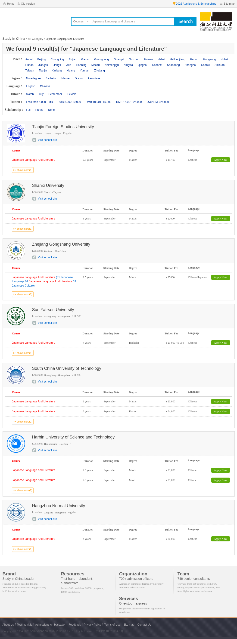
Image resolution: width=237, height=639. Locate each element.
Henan (194, 59)
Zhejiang (99, 70)
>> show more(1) (22, 170)
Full (28, 109)
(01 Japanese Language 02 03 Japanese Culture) (44, 281)
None (51, 109)
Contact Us (144, 624)
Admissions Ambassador (50, 624)
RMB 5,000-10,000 (69, 102)
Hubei (224, 59)
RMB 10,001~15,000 (98, 102)
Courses (78, 21)
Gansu (85, 59)
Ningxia (128, 65)
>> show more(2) (22, 421)
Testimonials (24, 624)
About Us (8, 624)
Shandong (173, 65)
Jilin (68, 65)
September (55, 94)
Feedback (75, 624)
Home (11, 3)
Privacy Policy (92, 624)
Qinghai (142, 65)
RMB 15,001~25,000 (129, 102)
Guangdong (101, 59)
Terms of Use (112, 624)
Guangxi (119, 59)
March (30, 94)
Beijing (41, 59)
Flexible (71, 94)
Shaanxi (157, 65)
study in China (57, 631)
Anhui (29, 59)
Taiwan (29, 70)
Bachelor (51, 78)
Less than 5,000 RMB (39, 102)
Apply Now (220, 159)
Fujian (72, 59)
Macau (95, 65)
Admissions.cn (39, 631)
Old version (28, 3)
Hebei (161, 59)
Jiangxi (57, 65)
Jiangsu (43, 65)
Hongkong (209, 59)
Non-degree (33, 78)
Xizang (70, 70)
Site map (229, 3)
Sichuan (220, 65)
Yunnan (84, 70)
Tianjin (43, 70)
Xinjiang (57, 70)
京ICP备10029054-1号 (109, 631)
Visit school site (47, 140)
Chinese (45, 86)
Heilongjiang (177, 59)
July (41, 94)
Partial (39, 109)
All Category (35, 38)
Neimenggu (112, 65)
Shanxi (205, 65)
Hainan (148, 59)
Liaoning (81, 65)
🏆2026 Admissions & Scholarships (194, 3)
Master (65, 78)
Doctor (79, 78)
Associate (94, 78)
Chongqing (57, 59)
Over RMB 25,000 (158, 102)
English (30, 86)
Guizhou (134, 59)
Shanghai (190, 65)
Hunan (29, 65)
